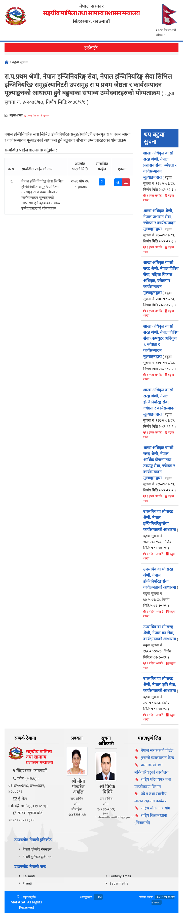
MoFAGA (18, 902)
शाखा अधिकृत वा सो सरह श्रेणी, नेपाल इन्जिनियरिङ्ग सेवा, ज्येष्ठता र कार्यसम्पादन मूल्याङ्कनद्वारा (159, 408)
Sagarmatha (118, 883)
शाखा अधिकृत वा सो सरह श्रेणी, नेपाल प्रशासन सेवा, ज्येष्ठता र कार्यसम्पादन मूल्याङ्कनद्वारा (159, 171)
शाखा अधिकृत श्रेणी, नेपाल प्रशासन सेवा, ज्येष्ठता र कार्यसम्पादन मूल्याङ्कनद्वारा (159, 225)
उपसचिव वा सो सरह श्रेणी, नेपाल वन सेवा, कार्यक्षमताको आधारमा (160, 641)
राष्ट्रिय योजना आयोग (155, 808)
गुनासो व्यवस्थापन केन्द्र (157, 757)
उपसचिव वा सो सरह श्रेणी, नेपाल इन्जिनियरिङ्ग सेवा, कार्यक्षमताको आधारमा (160, 529)
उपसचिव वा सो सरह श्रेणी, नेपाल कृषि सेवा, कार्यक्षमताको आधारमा (160, 693)
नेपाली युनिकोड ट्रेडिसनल (37, 856)
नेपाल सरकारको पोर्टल (157, 750)
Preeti (27, 883)
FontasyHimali (120, 876)
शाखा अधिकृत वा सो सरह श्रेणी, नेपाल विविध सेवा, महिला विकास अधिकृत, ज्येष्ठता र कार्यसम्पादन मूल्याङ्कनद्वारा (160, 283)
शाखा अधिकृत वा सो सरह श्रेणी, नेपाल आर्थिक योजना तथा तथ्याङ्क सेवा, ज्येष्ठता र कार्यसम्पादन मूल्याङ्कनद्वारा (159, 468)
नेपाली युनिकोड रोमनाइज (37, 849)
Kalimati (29, 876)
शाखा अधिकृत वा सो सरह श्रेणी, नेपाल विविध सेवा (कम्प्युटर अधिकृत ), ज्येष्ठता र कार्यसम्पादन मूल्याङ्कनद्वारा (160, 347)
